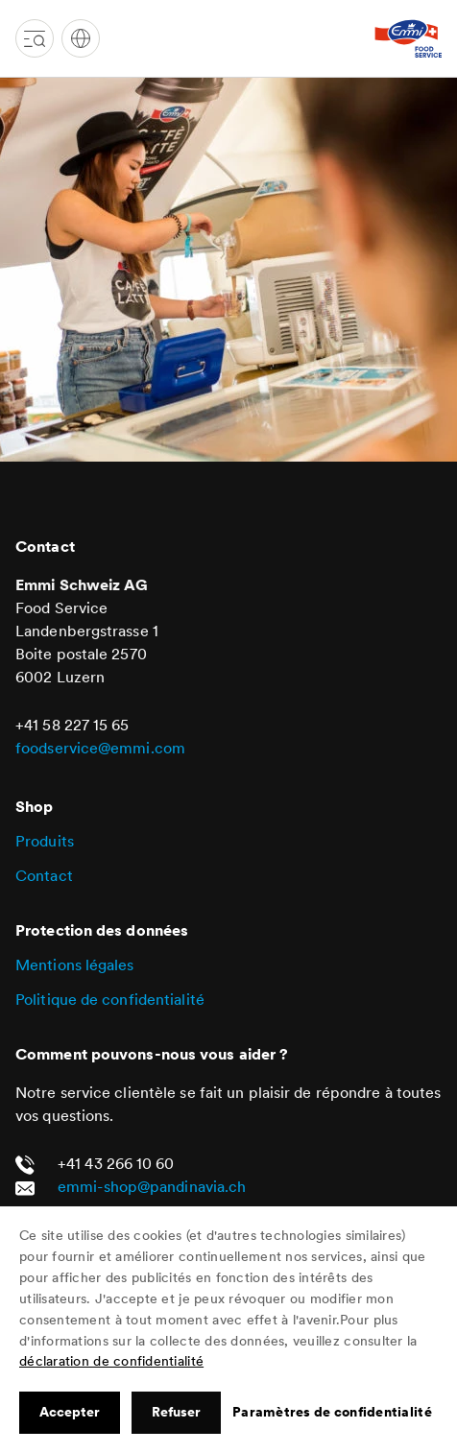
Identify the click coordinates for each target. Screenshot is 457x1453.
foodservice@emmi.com (100, 747)
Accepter (69, 1411)
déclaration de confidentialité (111, 1361)
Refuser (176, 1411)
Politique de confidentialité (109, 999)
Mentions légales (74, 964)
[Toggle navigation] (34, 38)
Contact (44, 875)
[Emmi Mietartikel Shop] (408, 38)
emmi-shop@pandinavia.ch (152, 1186)
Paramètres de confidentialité (332, 1411)
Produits (44, 840)
